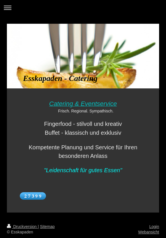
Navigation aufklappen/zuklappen (83, 7)
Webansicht (148, 232)
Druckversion (22, 226)
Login (154, 226)
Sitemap (47, 226)
